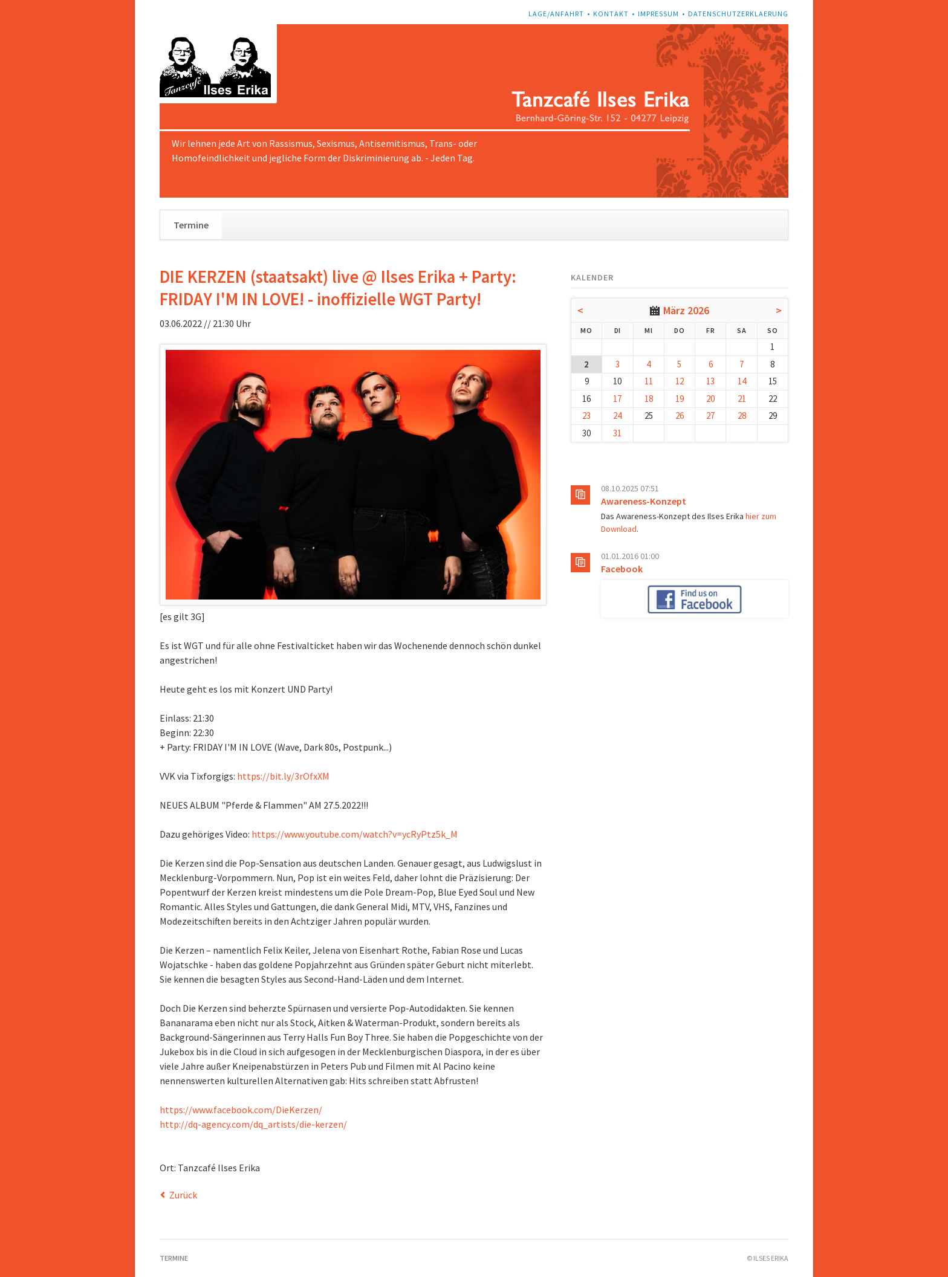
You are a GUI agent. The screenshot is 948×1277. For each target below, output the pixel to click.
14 (742, 381)
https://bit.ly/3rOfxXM (283, 776)
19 (679, 398)
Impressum (658, 13)
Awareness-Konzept (643, 501)
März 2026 (686, 310)
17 (617, 398)
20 (710, 398)
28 (742, 415)
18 (648, 398)
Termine (191, 225)
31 (617, 433)
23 (586, 415)
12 (679, 381)
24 (617, 415)
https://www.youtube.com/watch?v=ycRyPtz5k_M (355, 834)
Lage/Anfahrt (556, 13)
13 (710, 381)
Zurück (183, 1195)
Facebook (622, 569)
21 (742, 398)
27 (710, 415)
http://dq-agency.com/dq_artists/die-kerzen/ (253, 1124)
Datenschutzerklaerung (738, 13)
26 (679, 415)
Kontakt (611, 13)
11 (648, 381)
